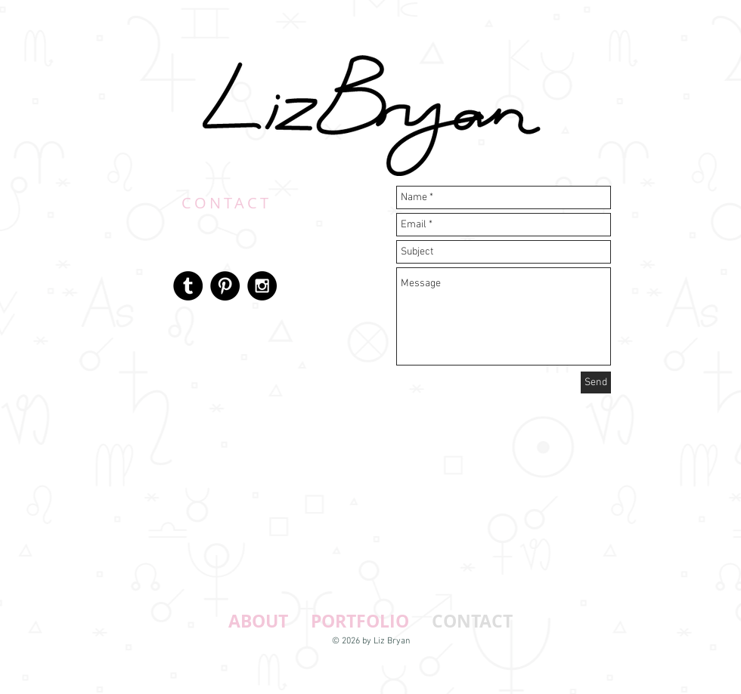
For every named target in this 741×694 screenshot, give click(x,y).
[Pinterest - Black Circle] (225, 286)
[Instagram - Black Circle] (262, 286)
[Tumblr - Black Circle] (188, 286)
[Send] (596, 382)
